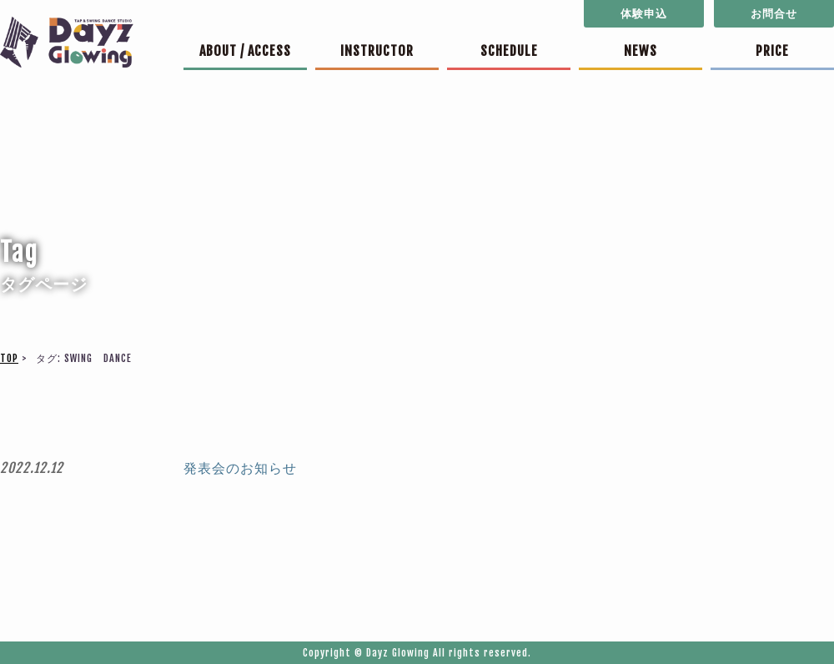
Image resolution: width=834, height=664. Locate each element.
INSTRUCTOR (377, 51)
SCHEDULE (509, 51)
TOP (9, 358)
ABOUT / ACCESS (245, 51)
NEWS (640, 51)
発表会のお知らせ (240, 468)
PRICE (772, 51)
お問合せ (774, 13)
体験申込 (643, 13)
